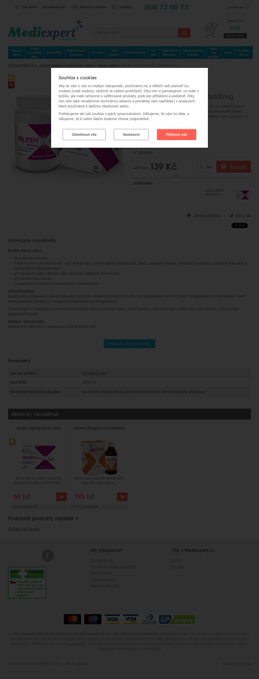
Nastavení (131, 133)
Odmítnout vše (84, 133)
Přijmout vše (176, 133)
